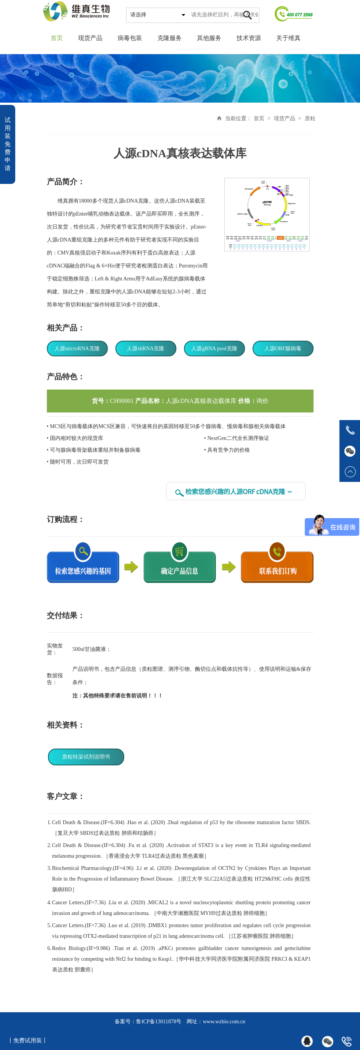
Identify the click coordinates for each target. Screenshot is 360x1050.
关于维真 (288, 38)
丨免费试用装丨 (28, 1040)
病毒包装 (130, 38)
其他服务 (209, 38)
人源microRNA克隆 (76, 348)
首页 (57, 38)
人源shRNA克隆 (145, 348)
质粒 (310, 118)
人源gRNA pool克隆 (214, 348)
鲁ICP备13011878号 (158, 1021)
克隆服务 (169, 38)
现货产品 (90, 38)
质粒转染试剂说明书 (86, 757)
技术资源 (249, 38)
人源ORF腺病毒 (282, 348)
